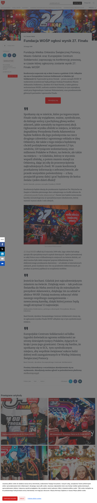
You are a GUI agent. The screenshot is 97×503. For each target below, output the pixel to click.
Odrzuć (22, 498)
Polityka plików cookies (34, 498)
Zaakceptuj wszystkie (10, 498)
